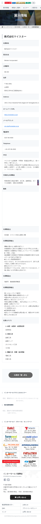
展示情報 (6, 8)
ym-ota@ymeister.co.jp (11, 126)
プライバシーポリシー (30, 508)
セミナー (26, 8)
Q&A (3, 508)
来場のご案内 (16, 8)
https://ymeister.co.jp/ (11, 115)
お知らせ (25, 505)
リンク (4, 512)
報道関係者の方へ (7, 505)
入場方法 (34, 8)
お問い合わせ (20, 497)
